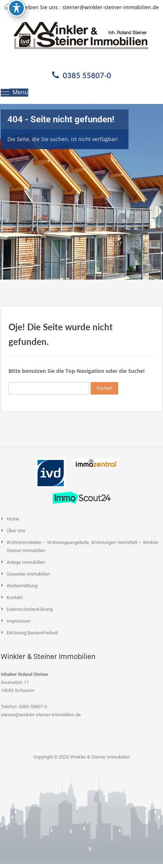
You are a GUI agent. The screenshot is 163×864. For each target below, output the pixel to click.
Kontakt (15, 597)
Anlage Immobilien (26, 562)
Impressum (18, 621)
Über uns (16, 530)
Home (13, 519)
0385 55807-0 (87, 75)
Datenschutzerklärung (29, 609)
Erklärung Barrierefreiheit (32, 633)
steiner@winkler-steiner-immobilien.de (110, 7)
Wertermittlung (22, 585)
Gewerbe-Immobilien (28, 574)
